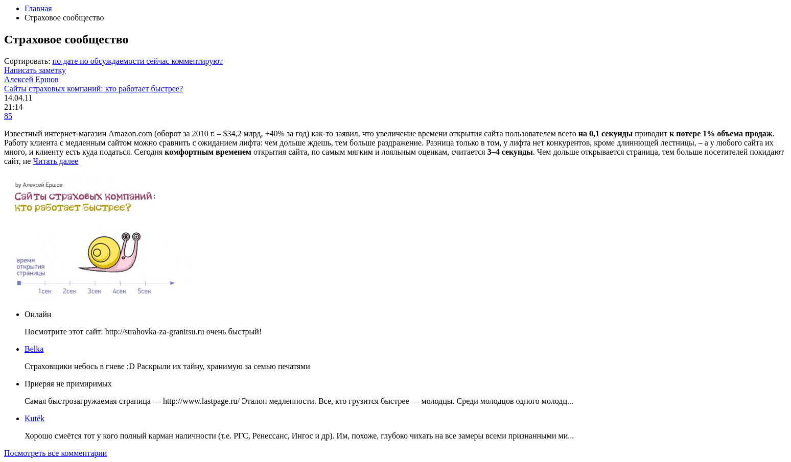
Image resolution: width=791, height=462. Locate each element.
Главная (38, 8)
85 (8, 116)
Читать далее (55, 161)
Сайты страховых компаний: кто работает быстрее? (93, 88)
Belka (34, 349)
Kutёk (34, 418)
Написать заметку (35, 70)
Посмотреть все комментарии (55, 453)
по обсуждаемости (113, 61)
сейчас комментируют (184, 61)
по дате (66, 61)
